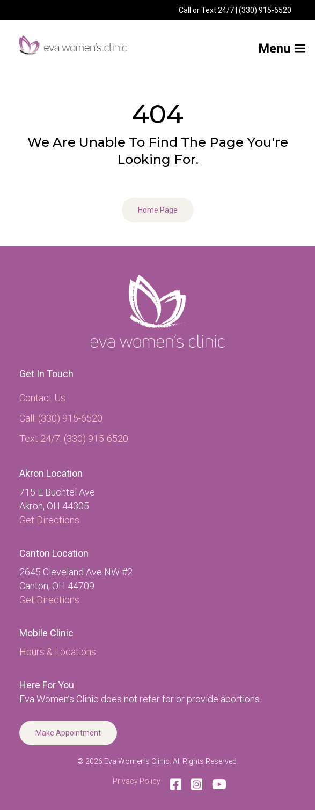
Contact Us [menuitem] (42, 397)
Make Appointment (68, 733)
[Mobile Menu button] (264, 45)
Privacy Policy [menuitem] (136, 781)
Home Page (158, 210)
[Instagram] (196, 784)
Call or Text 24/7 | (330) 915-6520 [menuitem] (235, 10)
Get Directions (49, 520)
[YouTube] (216, 784)
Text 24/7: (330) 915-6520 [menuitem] (73, 438)
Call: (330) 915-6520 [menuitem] (60, 418)
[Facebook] (175, 784)
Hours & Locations (57, 651)
